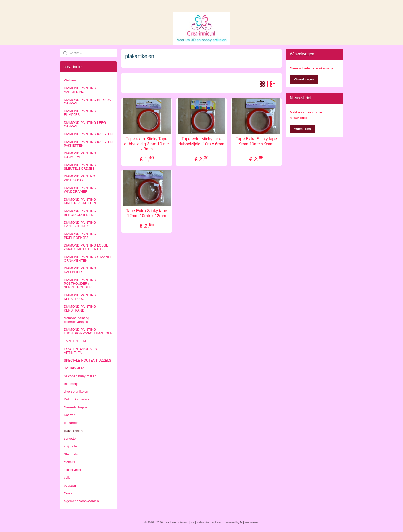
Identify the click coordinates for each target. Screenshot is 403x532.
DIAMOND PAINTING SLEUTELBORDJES (80, 166)
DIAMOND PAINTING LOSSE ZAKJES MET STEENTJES (86, 247)
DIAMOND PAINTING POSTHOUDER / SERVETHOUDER (80, 283)
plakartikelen (73, 431)
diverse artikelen (76, 392)
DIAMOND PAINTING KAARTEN (88, 134)
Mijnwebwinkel (249, 522)
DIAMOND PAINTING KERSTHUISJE (80, 297)
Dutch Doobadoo (76, 399)
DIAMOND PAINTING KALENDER (80, 270)
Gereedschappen (77, 407)
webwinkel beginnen (209, 522)
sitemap (183, 522)
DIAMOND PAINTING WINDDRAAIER (80, 189)
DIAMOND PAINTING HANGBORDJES (80, 224)
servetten (70, 438)
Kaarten (70, 415)
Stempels (71, 454)
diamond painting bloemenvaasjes (76, 320)
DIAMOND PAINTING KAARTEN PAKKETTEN (88, 144)
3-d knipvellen (74, 368)
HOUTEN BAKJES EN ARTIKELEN (80, 350)
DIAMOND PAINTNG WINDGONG (79, 178)
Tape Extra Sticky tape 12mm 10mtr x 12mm (146, 213)
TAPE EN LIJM (75, 341)
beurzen (70, 485)
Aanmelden (302, 129)
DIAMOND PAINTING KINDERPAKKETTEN (80, 201)
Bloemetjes (72, 384)
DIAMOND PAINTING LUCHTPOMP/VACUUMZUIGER (88, 331)
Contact (69, 493)
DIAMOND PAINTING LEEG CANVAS (85, 124)
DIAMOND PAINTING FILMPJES (80, 113)
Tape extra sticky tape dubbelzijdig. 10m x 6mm (201, 141)
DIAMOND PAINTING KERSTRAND (80, 308)
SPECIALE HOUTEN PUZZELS (87, 360)
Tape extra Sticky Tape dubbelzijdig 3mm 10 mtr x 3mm (146, 144)
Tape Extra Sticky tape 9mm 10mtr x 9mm (256, 141)
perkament (71, 423)
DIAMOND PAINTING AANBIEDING (80, 90)
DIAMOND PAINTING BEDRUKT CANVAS (88, 101)
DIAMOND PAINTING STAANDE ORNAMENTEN (88, 259)
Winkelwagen (304, 79)
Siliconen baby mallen (80, 376)
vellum (69, 477)
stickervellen (73, 470)
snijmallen (71, 446)
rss (192, 522)
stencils (69, 462)
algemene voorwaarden (81, 501)
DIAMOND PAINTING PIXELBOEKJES (80, 235)
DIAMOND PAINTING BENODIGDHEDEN (80, 212)
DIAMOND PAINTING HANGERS (80, 155)
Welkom (70, 80)
